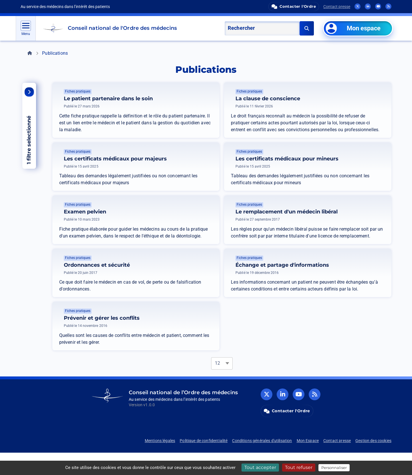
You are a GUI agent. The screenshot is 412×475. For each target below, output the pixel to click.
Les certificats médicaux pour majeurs (159, 159)
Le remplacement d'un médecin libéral (331, 217)
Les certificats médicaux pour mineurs (331, 159)
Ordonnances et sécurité (141, 276)
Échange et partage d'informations (326, 276)
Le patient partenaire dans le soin (108, 98)
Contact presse (336, 6)
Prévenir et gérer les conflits (146, 335)
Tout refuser (298, 467)
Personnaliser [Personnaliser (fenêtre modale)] (334, 467)
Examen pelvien (129, 217)
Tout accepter (260, 467)
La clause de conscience (267, 98)
